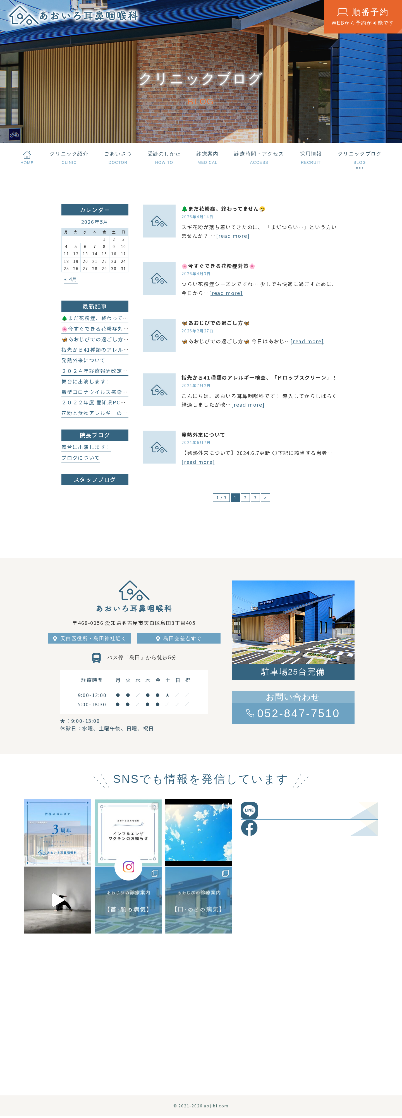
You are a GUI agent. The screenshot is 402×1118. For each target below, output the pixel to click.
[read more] (233, 235)
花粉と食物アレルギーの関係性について (111, 412)
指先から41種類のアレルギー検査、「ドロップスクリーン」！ (259, 377)
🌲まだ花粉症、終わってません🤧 (223, 208)
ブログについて (80, 457)
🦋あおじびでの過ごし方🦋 (215, 322)
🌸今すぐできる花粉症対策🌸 (218, 265)
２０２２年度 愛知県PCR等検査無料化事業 (114, 402)
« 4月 (71, 278)
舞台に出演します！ (86, 381)
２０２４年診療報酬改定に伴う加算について (116, 370)
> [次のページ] (265, 497)
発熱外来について (203, 434)
